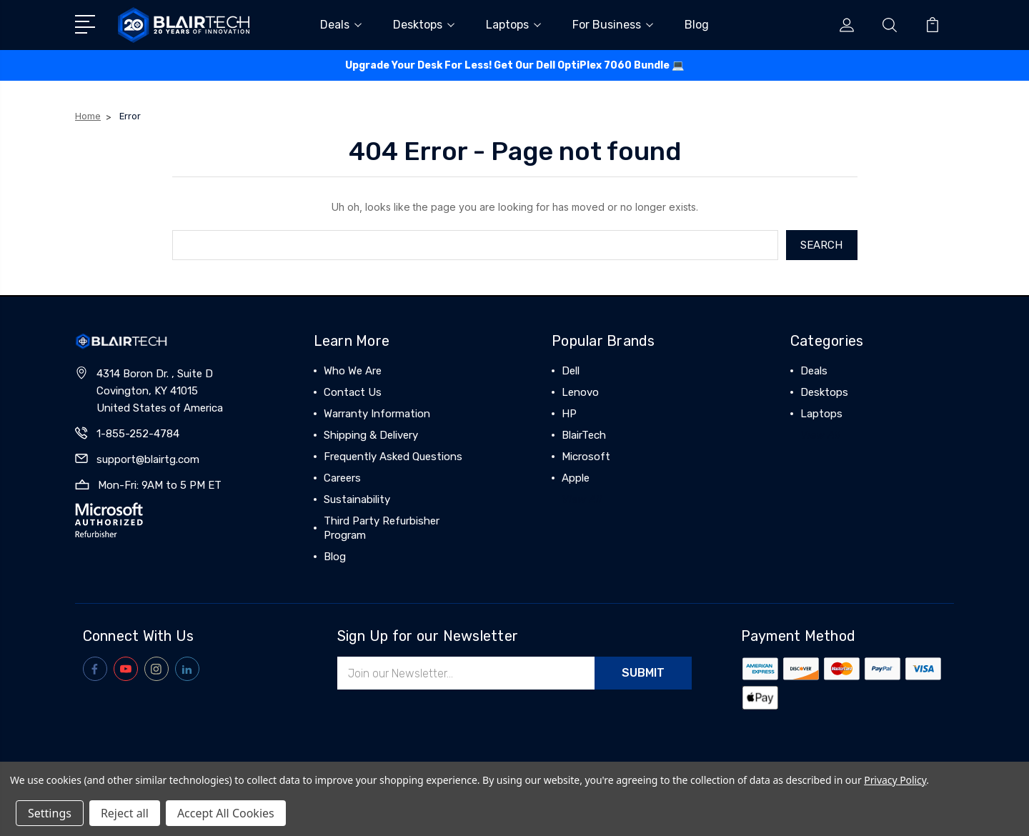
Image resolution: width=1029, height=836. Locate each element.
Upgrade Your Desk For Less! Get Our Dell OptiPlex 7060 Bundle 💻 (514, 65)
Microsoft (586, 456)
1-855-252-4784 (137, 433)
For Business (612, 24)
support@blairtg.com (147, 459)
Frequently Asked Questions (393, 456)
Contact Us (353, 392)
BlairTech (584, 435)
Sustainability (357, 499)
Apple (576, 478)
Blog (697, 24)
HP (569, 413)
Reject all (125, 813)
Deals (341, 24)
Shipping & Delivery (371, 435)
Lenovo (580, 392)
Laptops (513, 24)
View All (582, 499)
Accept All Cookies (225, 813)
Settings (49, 813)
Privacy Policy (895, 780)
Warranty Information (377, 413)
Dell (571, 370)
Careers (342, 478)
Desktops (423, 24)
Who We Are (353, 370)
